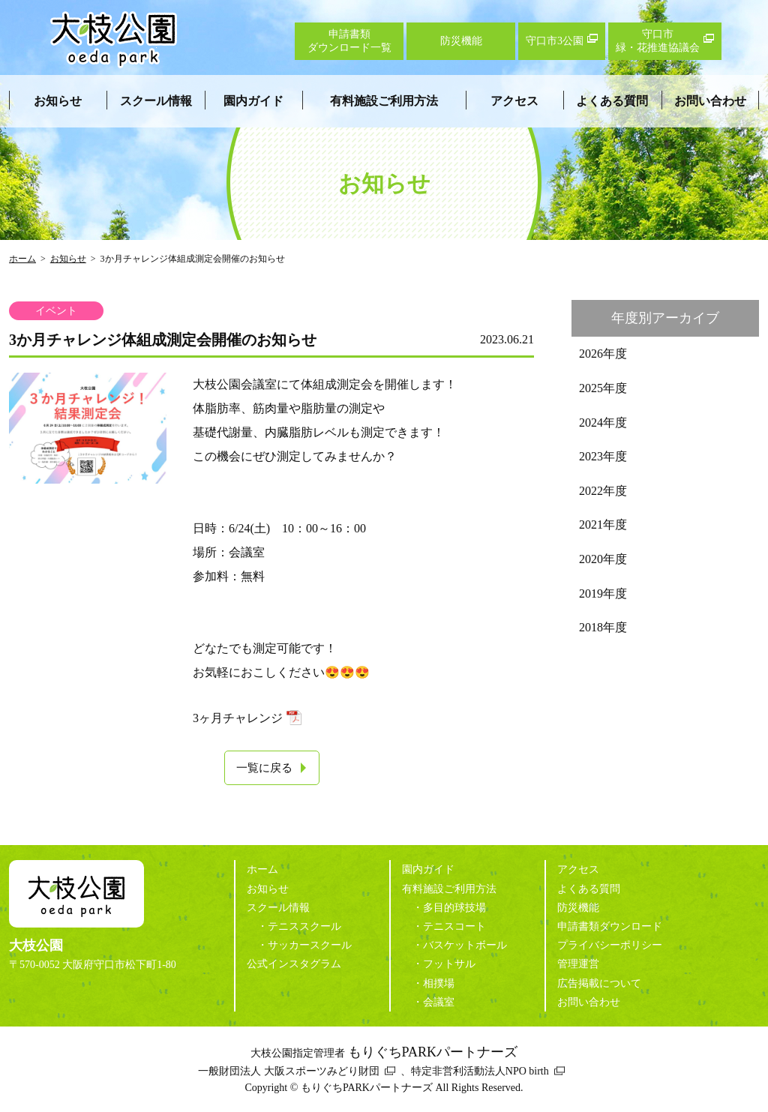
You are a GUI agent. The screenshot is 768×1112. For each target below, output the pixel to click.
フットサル (449, 964)
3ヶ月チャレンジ (238, 718)
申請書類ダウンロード (609, 926)
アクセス (514, 100)
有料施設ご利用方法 (384, 100)
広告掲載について (599, 983)
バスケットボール (465, 945)
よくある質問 (612, 100)
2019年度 (603, 593)
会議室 (438, 1002)
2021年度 (603, 524)
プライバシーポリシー (609, 945)
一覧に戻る (264, 768)
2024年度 (603, 422)
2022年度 (603, 490)
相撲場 (438, 983)
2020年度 (603, 559)
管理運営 (578, 964)
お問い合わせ (710, 100)
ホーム (22, 258)
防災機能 (578, 907)
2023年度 (603, 456)
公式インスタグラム (294, 964)
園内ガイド (254, 100)
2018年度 (603, 627)
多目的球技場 (454, 907)
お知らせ (58, 100)
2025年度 (603, 388)
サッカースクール (310, 945)
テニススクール (304, 926)
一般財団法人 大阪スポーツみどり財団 (289, 1071)
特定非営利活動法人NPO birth (480, 1071)
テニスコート (454, 926)
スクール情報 (156, 100)
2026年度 (603, 353)
